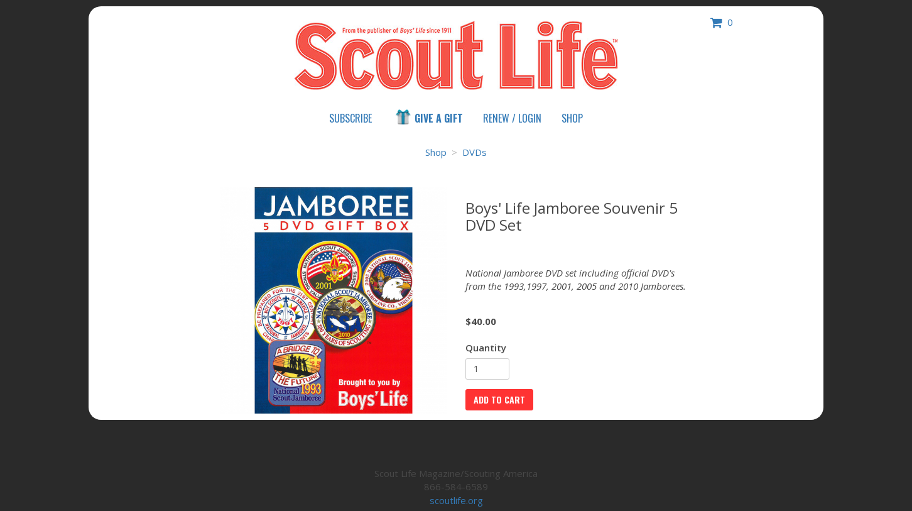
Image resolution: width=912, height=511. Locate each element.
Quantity (485, 347)
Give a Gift (428, 117)
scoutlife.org (456, 500)
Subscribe (350, 118)
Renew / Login (512, 118)
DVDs (474, 152)
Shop (572, 118)
